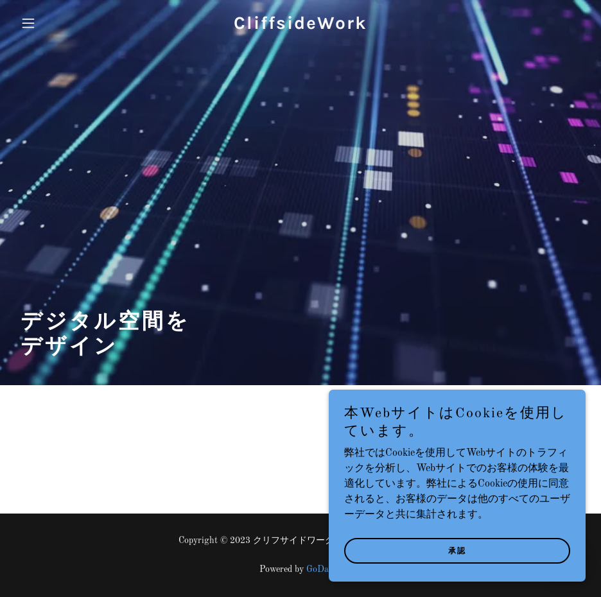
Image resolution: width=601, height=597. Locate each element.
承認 (457, 550)
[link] (300, 26)
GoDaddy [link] (324, 569)
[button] (58, 23)
